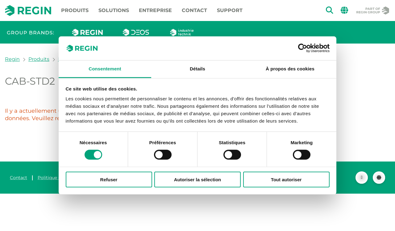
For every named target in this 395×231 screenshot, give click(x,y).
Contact (194, 10)
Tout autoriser (286, 179)
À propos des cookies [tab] (290, 68)
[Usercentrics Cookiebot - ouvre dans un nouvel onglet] (303, 48)
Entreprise (155, 10)
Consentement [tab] (105, 68)
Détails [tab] (197, 68)
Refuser (109, 179)
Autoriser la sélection (197, 179)
